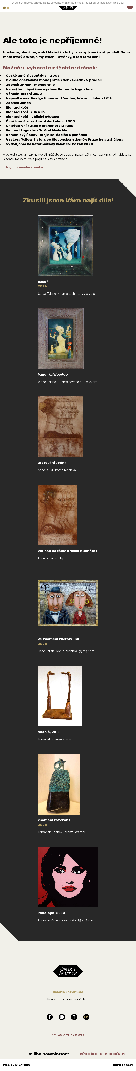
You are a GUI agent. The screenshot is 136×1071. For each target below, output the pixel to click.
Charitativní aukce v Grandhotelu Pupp (40, 126)
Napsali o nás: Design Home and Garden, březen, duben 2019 (59, 98)
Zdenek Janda (18, 103)
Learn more (112, 3)
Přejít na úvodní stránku (24, 167)
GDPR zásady (123, 1065)
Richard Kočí (17, 107)
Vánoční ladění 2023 (24, 94)
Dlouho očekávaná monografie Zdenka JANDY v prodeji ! (54, 80)
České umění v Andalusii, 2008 (33, 75)
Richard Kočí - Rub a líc (25, 112)
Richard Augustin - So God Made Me (36, 130)
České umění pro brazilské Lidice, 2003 (40, 121)
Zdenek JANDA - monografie (30, 85)
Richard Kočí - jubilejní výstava (32, 116)
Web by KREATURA (16, 1065)
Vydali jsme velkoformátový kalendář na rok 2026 (49, 144)
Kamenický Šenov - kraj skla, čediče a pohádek (46, 135)
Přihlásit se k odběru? (102, 1054)
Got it (121, 3)
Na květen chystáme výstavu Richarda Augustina (49, 89)
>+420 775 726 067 (68, 1034)
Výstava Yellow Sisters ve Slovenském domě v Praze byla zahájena (64, 139)
